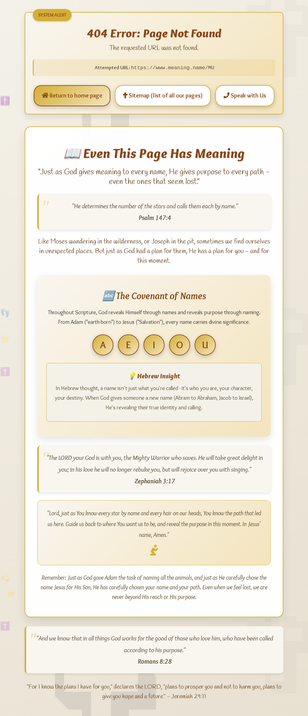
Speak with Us (244, 95)
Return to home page (72, 95)
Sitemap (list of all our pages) (163, 95)
